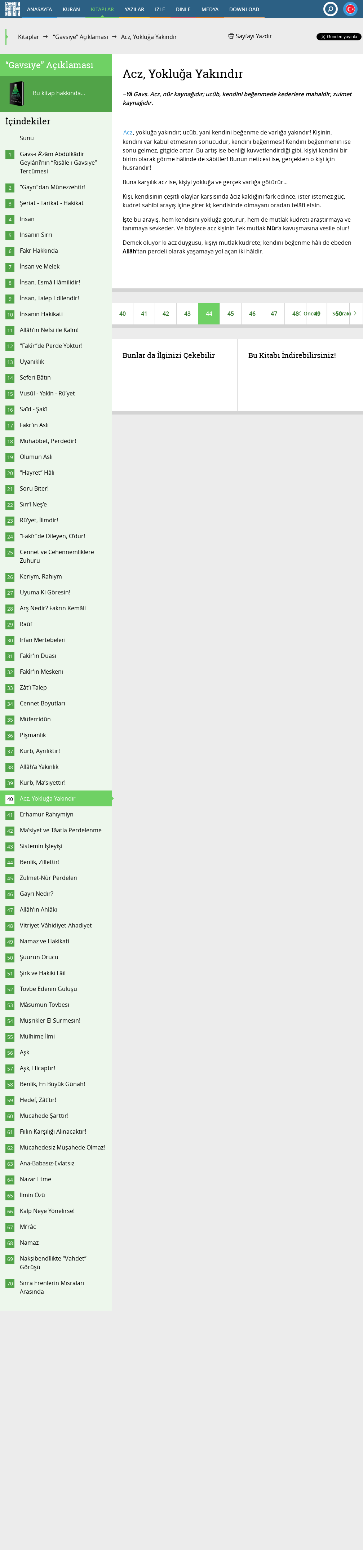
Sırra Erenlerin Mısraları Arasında (52, 1287)
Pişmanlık (33, 735)
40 (122, 314)
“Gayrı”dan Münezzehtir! (52, 187)
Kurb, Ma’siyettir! (43, 783)
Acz (127, 132)
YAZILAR (134, 9)
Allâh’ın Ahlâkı (38, 909)
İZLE (160, 9)
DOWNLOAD (244, 9)
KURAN (71, 9)
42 (166, 314)
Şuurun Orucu (39, 957)
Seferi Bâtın (35, 377)
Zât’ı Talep (33, 687)
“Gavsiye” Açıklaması (80, 37)
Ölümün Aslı (36, 457)
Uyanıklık (32, 362)
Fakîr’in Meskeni (41, 672)
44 (209, 314)
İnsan (27, 219)
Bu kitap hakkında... (45, 93)
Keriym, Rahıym (41, 576)
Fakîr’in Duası (38, 656)
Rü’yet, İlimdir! (39, 520)
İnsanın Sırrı (36, 235)
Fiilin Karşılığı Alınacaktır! (53, 1131)
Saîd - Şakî (33, 409)
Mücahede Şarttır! (44, 1116)
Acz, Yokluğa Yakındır (48, 798)
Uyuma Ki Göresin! (45, 592)
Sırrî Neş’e (33, 504)
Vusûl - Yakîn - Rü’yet (47, 393)
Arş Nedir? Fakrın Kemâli (53, 608)
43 (187, 314)
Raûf (26, 624)
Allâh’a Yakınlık (39, 767)
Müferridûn (35, 719)
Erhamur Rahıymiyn (47, 814)
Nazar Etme (35, 1179)
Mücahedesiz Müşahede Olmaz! (62, 1147)
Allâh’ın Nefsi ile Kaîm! (49, 330)
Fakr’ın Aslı (34, 425)
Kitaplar (28, 37)
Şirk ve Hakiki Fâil (43, 973)
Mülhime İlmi (37, 1036)
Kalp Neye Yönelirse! (47, 1211)
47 (274, 314)
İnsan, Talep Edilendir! (49, 298)
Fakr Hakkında (39, 250)
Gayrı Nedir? (36, 894)
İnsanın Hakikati (41, 314)
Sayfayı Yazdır (250, 36)
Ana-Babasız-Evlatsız (47, 1163)
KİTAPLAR (102, 9)
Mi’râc (28, 1227)
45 (230, 314)
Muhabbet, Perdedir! (48, 441)
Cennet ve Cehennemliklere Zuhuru (57, 556)
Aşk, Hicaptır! (37, 1068)
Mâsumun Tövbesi (44, 1005)
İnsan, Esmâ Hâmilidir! (50, 282)
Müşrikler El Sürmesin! (50, 1020)
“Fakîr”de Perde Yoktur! (51, 346)
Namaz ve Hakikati (44, 941)
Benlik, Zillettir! (39, 862)
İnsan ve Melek (39, 266)
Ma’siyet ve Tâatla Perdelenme (61, 830)
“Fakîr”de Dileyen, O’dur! (52, 536)
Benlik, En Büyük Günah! (52, 1084)
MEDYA (210, 9)
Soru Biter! (34, 488)
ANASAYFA (39, 9)
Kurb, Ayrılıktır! (40, 751)
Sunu (27, 138)
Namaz (29, 1242)
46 (252, 314)
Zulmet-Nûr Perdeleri (49, 878)
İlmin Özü (32, 1195)
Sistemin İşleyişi (41, 846)
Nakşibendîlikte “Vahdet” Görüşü (53, 1262)
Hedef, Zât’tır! (38, 1100)
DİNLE (183, 9)
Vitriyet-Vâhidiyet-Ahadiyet (56, 925)
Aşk (24, 1052)
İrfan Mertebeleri (43, 640)
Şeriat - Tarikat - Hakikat (52, 203)
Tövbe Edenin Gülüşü (48, 989)
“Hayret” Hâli (37, 473)
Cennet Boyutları (42, 703)
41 (144, 314)
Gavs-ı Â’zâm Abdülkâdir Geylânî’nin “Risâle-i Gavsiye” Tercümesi (58, 162)
